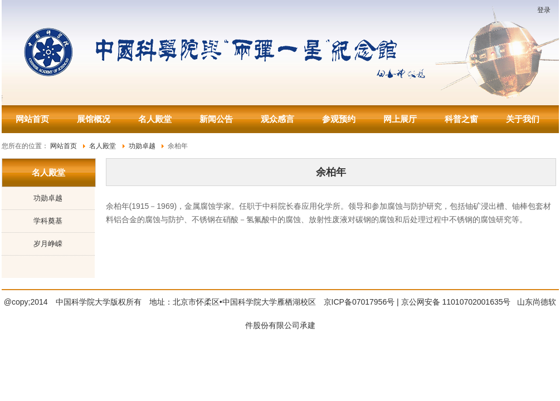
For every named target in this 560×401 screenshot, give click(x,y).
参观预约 (339, 119)
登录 (544, 10)
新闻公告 (216, 119)
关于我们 (522, 119)
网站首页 (32, 119)
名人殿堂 (155, 119)
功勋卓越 (47, 198)
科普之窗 (461, 119)
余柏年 (331, 172)
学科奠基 (47, 221)
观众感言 (277, 119)
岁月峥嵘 (47, 243)
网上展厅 (400, 119)
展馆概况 (93, 119)
